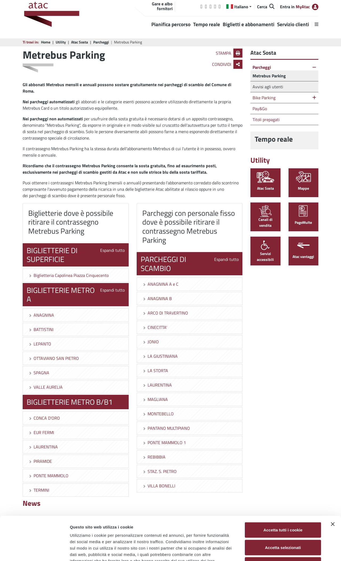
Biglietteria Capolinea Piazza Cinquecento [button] (68, 275)
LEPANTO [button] (39, 344)
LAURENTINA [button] (43, 447)
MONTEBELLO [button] (158, 414)
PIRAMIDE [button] (40, 461)
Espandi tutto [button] (112, 250)
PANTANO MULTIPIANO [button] (166, 428)
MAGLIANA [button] (155, 399)
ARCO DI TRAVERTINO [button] (165, 313)
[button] (238, 6)
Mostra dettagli (280, 550)
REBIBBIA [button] (153, 457)
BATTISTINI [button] (41, 329)
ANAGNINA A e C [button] (160, 284)
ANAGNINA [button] (41, 315)
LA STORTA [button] (155, 370)
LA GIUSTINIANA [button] (160, 356)
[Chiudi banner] (333, 485)
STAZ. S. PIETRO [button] (159, 471)
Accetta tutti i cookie (283, 491)
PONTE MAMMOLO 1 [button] (164, 442)
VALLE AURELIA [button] (45, 387)
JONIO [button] (150, 342)
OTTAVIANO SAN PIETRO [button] (53, 358)
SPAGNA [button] (38, 372)
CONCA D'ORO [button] (44, 418)
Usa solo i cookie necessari (283, 526)
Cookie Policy (98, 528)
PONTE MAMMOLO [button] (48, 475)
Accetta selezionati (283, 508)
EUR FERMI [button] (41, 432)
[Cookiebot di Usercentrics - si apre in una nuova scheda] (34, 551)
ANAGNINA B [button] (157, 298)
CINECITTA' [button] (154, 327)
